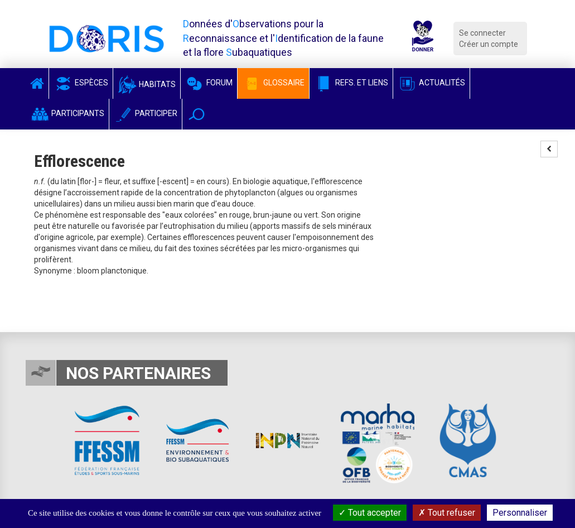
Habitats (147, 84)
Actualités (431, 82)
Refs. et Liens (351, 82)
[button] (196, 114)
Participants (67, 113)
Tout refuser (446, 512)
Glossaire (273, 82)
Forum (209, 82)
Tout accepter (370, 512)
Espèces (81, 82)
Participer (145, 113)
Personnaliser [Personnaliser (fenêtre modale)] (519, 512)
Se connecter (482, 32)
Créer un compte (488, 44)
